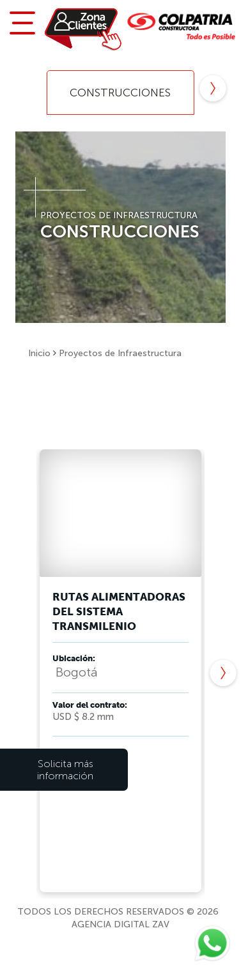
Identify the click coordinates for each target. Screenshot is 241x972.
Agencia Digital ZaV (120, 924)
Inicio (39, 353)
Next (213, 89)
